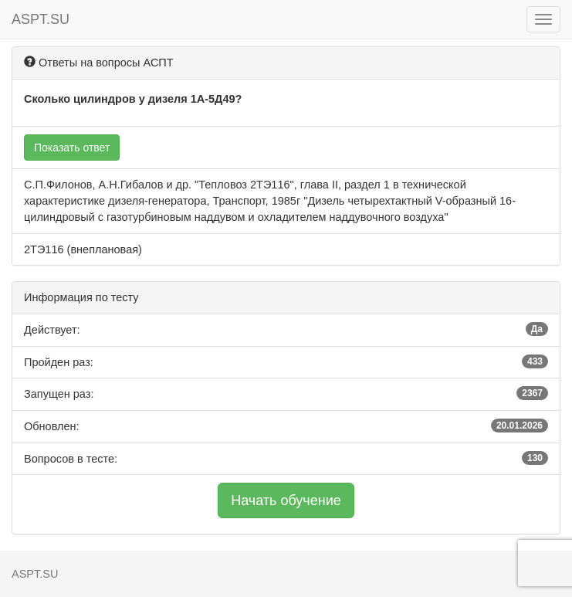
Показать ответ (72, 147)
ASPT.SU (40, 19)
